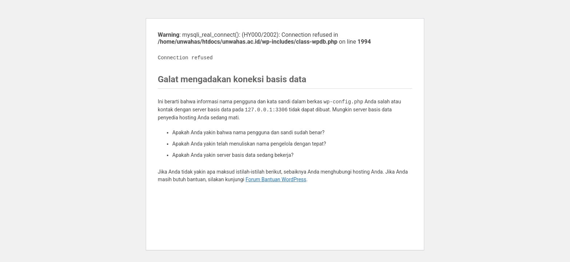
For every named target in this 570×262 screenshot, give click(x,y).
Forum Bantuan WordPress (276, 179)
